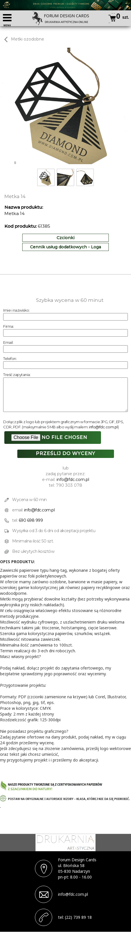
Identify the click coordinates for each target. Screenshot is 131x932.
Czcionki (65, 237)
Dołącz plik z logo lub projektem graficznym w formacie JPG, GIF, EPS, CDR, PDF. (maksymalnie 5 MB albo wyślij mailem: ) (63, 424)
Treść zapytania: (17, 374)
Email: (8, 342)
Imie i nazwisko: (16, 310)
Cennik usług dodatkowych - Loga (65, 247)
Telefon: (10, 358)
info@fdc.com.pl (103, 427)
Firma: (8, 326)
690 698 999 (31, 520)
